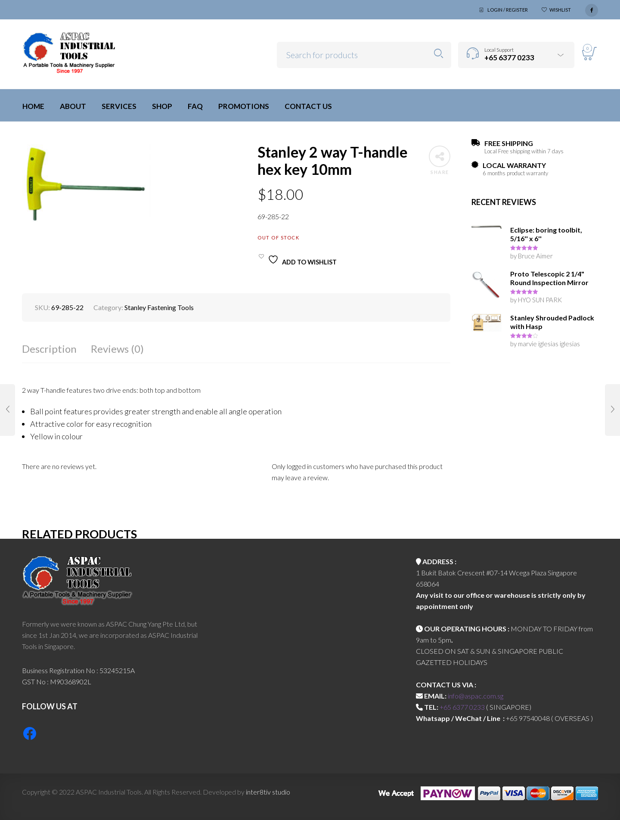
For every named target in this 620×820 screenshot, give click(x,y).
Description (49, 348)
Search (438, 53)
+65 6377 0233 (462, 707)
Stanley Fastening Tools (159, 307)
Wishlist (560, 9)
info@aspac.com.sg (475, 696)
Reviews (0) (117, 348)
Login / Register (507, 9)
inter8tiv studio (268, 792)
